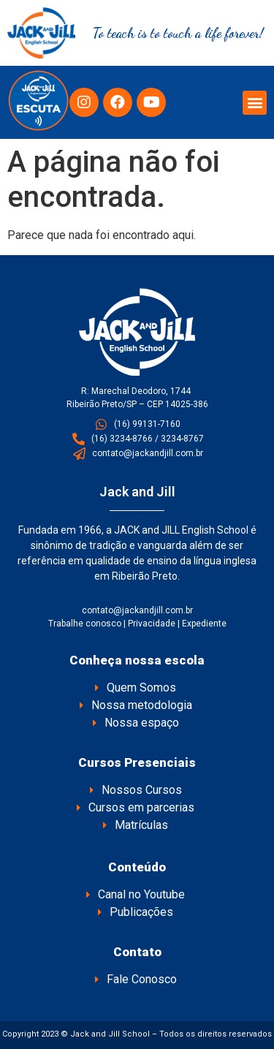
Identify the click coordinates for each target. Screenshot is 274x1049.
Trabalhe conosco (84, 623)
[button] (255, 103)
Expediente (204, 623)
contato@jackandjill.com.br (137, 610)
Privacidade (151, 623)
